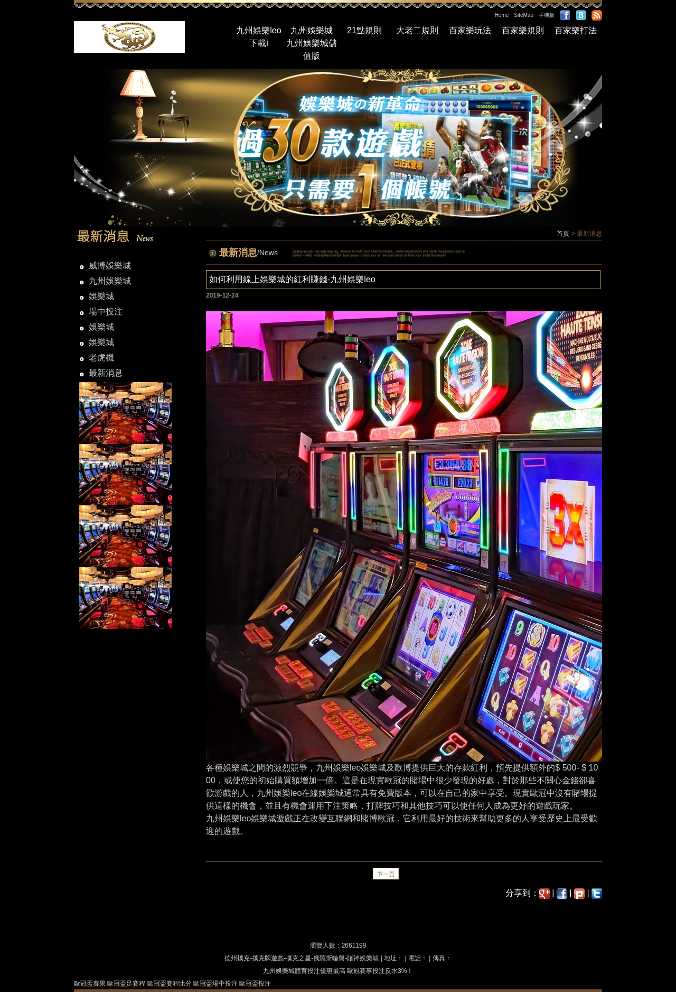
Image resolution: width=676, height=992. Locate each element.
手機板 (547, 15)
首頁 (563, 233)
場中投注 (106, 311)
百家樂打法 (576, 30)
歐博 (403, 767)
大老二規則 (417, 30)
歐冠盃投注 (255, 983)
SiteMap (523, 15)
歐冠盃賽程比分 (169, 983)
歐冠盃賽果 (90, 983)
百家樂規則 (523, 30)
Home (502, 15)
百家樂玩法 (470, 30)
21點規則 (364, 30)
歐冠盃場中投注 (215, 983)
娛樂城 (101, 296)
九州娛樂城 (311, 30)
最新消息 (106, 372)
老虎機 (101, 357)
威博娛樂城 (110, 265)
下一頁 (386, 874)
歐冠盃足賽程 (126, 983)
